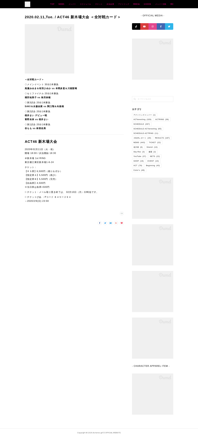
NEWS (83, 4)
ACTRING (162, 119)
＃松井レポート (142, 138)
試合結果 (132, 4)
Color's (139, 170)
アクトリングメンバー (145, 115)
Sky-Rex (139, 152)
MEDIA (158, 4)
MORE (168, 4)
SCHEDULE (142, 124)
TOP (74, 4)
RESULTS (162, 138)
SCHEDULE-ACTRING (146, 133)
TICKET (155, 142)
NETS (155, 156)
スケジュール (107, 4)
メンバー (94, 4)
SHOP (139, 161)
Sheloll (152, 147)
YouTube (140, 156)
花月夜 (138, 147)
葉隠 (152, 152)
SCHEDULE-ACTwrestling (148, 129)
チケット (120, 4)
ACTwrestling (143, 119)
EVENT (153, 161)
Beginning (153, 166)
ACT (138, 166)
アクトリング (145, 4)
